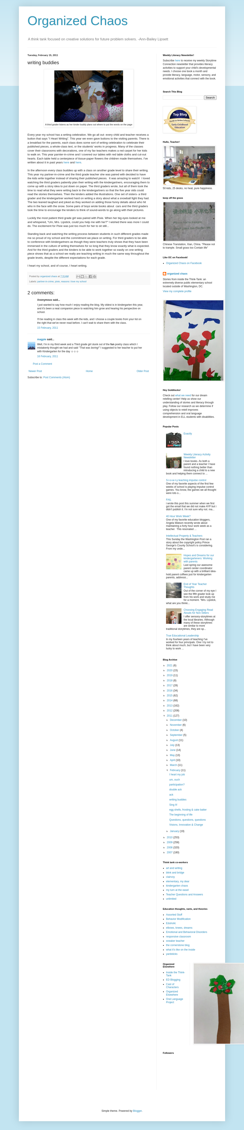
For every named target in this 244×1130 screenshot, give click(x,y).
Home (89, 371)
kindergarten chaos (177, 885)
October (175, 730)
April (173, 760)
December (176, 719)
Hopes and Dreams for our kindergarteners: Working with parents (199, 558)
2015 (170, 695)
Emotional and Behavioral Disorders (186, 932)
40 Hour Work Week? (178, 516)
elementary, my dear (177, 881)
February (175, 770)
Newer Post (35, 371)
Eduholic (171, 923)
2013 (170, 705)
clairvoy (170, 876)
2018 (170, 680)
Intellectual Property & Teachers (184, 535)
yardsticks (171, 953)
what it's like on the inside (180, 949)
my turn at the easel (177, 890)
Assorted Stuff (174, 914)
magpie (41, 339)
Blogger (137, 1110)
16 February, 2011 (47, 356)
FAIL (168, 499)
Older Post (143, 371)
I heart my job (177, 774)
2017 (170, 685)
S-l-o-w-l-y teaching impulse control (186, 480)
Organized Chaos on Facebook (184, 263)
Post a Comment (42, 363)
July (172, 745)
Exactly (188, 433)
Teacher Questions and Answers (184, 894)
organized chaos (177, 273)
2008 (170, 847)
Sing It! (173, 804)
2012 (170, 710)
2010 (170, 837)
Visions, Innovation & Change (186, 824)
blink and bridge (175, 872)
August (174, 740)
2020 (170, 670)
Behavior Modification (178, 918)
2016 (170, 690)
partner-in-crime (45, 281)
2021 (170, 665)
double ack (175, 789)
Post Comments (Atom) (56, 377)
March (174, 765)
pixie (57, 281)
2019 (170, 675)
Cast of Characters (172, 986)
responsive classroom (178, 936)
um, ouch (174, 779)
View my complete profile (177, 291)
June (173, 750)
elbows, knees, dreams (179, 927)
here (66, 162)
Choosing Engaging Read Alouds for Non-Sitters (198, 611)
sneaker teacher (175, 940)
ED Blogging (173, 979)
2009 (170, 842)
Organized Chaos (77, 21)
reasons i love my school (73, 281)
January (175, 831)
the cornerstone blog (177, 945)
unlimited (171, 898)
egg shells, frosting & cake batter (188, 809)
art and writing (174, 868)
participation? (177, 784)
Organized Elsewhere (172, 993)
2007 (170, 852)
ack (171, 794)
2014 (170, 700)
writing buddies (177, 799)
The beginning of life (180, 814)
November (176, 724)
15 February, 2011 (47, 327)
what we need (183, 395)
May (172, 755)
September (176, 735)
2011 (170, 715)
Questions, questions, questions (187, 819)
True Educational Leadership (182, 635)
